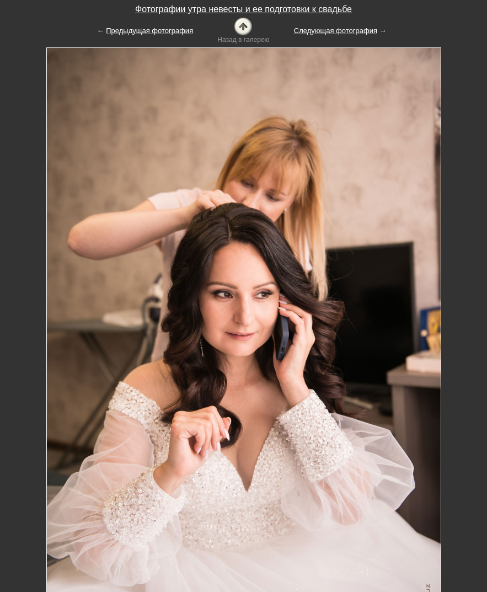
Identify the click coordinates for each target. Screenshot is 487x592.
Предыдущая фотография (149, 30)
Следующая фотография (335, 30)
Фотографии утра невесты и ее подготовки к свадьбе (243, 9)
